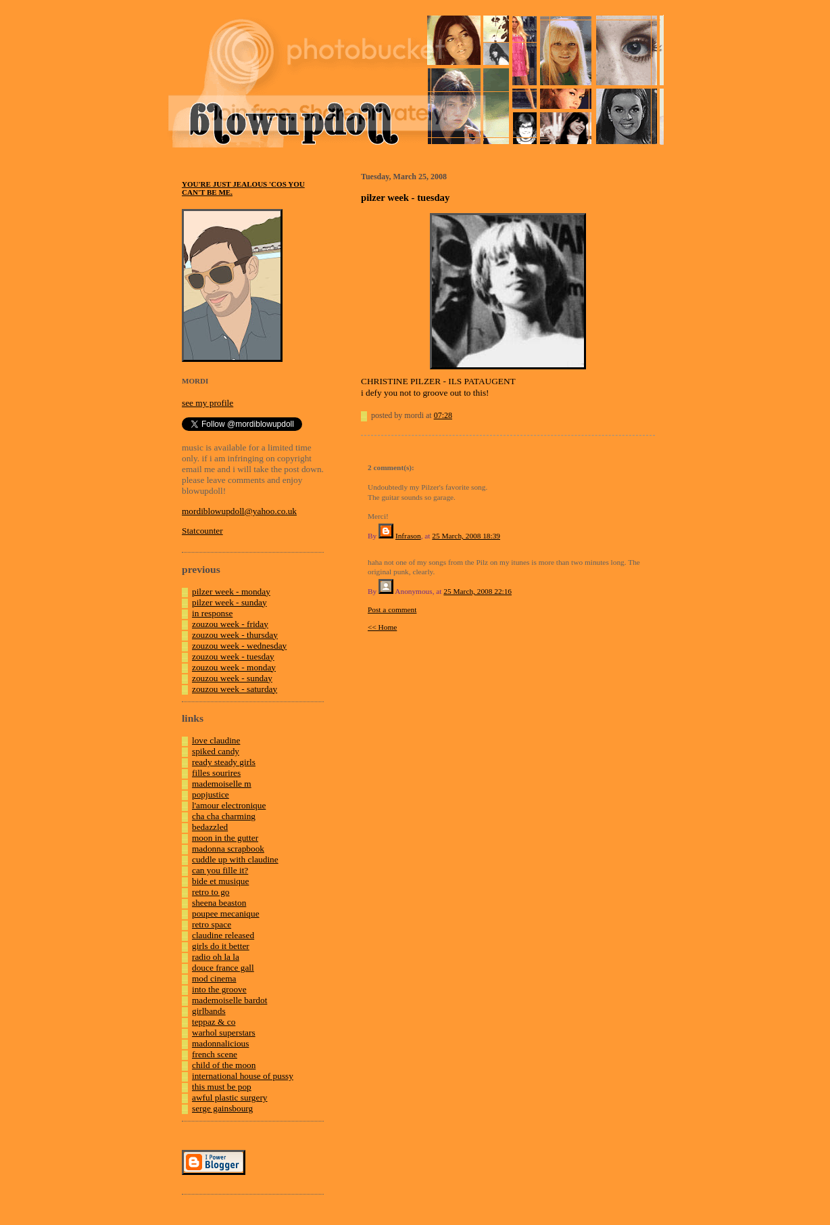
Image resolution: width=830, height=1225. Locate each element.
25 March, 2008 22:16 (477, 591)
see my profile (207, 403)
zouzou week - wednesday (239, 646)
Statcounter (202, 531)
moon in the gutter (225, 838)
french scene (214, 1054)
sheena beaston (219, 903)
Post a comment (392, 609)
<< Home (382, 627)
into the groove (219, 989)
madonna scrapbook (228, 848)
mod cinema (214, 978)
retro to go (211, 892)
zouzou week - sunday (232, 678)
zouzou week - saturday (234, 689)
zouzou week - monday (234, 667)
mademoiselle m (221, 784)
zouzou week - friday (230, 624)
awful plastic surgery (230, 1097)
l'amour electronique (229, 805)
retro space (211, 924)
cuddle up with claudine (235, 859)
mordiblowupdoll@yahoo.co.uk (239, 511)
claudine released (223, 935)
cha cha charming (223, 816)
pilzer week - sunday (229, 602)
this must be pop (221, 1087)
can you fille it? (220, 870)
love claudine (216, 740)
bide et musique (220, 881)
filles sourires (216, 773)
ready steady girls (223, 762)
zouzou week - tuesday (233, 656)
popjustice (210, 794)
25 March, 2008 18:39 (466, 536)
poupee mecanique (226, 913)
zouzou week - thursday (235, 635)
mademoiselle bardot (229, 1000)
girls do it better (220, 946)
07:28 (443, 415)
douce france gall (223, 968)
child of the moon (223, 1065)
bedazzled (210, 827)
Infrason (408, 536)
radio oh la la (215, 957)
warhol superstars (223, 1032)
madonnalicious (220, 1043)
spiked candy (215, 751)
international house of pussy (242, 1076)
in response (212, 613)
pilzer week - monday (231, 591)
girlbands (209, 1011)
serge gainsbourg (222, 1108)
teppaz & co (213, 1022)
